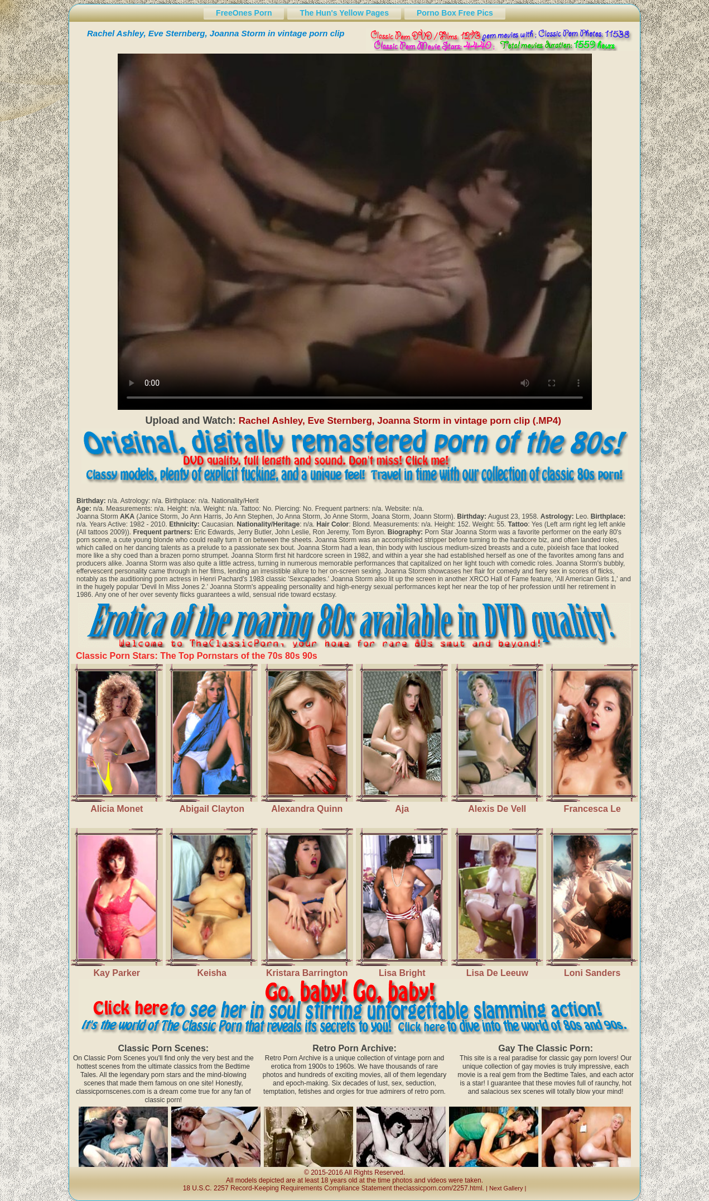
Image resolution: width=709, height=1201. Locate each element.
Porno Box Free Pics (455, 12)
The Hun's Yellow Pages (344, 12)
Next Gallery (506, 1188)
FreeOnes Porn (244, 12)
